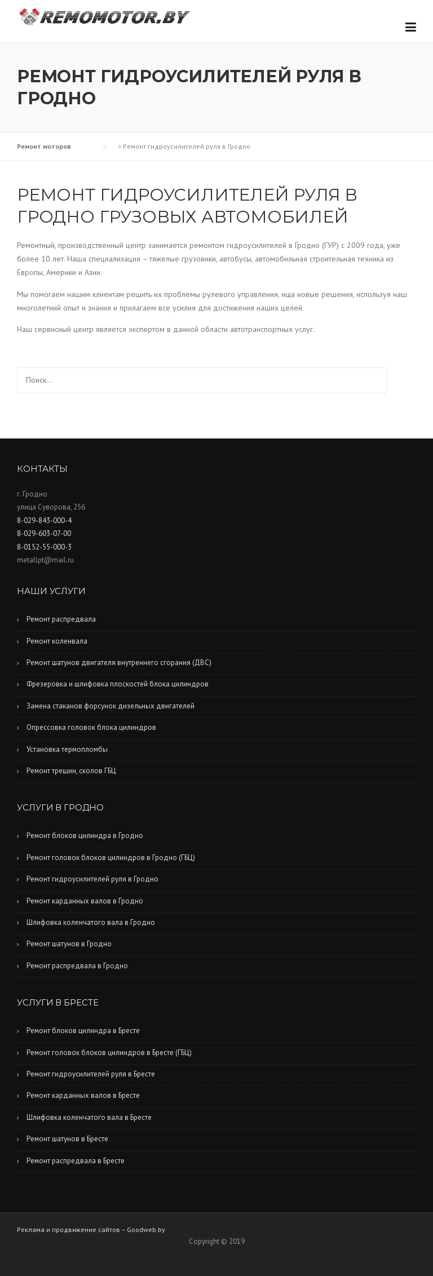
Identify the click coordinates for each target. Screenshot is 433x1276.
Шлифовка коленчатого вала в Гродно (90, 922)
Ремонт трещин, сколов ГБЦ (71, 771)
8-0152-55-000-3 (44, 547)
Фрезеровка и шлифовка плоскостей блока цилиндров (117, 684)
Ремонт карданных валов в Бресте (83, 1095)
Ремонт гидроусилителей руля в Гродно (92, 879)
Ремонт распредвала (61, 619)
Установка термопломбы (67, 749)
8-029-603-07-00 (44, 533)
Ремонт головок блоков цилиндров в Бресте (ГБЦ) (109, 1052)
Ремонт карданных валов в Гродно (84, 901)
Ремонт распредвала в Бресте (75, 1161)
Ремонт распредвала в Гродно (77, 966)
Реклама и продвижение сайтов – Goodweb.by (91, 1229)
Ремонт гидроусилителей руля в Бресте (90, 1074)
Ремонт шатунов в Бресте (67, 1139)
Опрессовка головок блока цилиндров (91, 727)
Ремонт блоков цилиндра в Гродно (84, 835)
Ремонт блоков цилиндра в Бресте (83, 1030)
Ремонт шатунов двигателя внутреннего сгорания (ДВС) (118, 662)
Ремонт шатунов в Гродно (69, 944)
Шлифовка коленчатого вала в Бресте (89, 1117)
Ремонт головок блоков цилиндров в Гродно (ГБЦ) (110, 857)
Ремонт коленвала (56, 641)
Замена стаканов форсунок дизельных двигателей (110, 706)
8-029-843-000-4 (44, 520)
